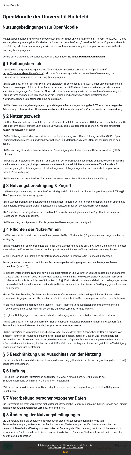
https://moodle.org (13, 129)
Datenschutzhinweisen (92, 56)
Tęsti (65, 452)
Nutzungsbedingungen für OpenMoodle (65, 447)
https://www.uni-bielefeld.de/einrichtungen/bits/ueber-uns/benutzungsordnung (78, 109)
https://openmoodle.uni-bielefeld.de (23, 73)
